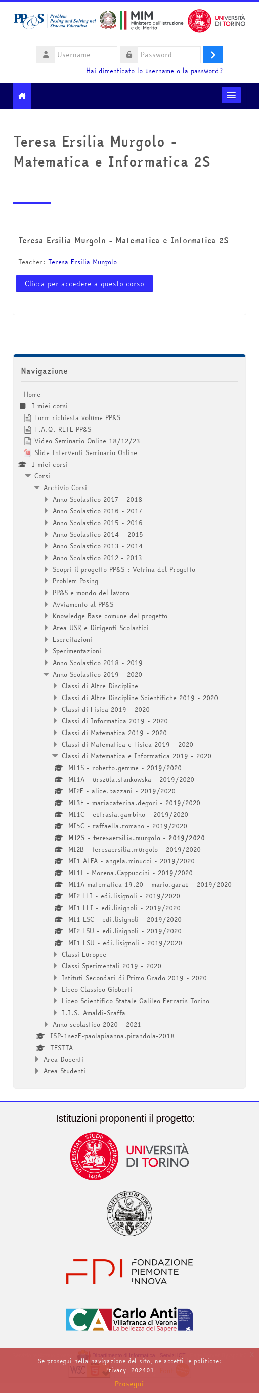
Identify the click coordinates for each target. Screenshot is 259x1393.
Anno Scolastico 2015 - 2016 (98, 522)
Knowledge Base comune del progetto (110, 616)
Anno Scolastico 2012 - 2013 (97, 557)
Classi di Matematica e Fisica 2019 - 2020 (127, 744)
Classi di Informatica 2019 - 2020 (115, 721)
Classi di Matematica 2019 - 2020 (114, 732)
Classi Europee (84, 954)
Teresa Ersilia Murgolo (82, 262)
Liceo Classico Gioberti (97, 989)
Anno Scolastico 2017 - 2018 (97, 499)
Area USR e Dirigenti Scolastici (101, 627)
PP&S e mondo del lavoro (91, 592)
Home (32, 394)
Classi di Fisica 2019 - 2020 (106, 709)
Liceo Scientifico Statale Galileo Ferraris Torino (135, 1001)
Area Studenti (64, 1071)
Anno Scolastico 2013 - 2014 (98, 546)
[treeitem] (130, 732)
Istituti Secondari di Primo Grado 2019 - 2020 (134, 977)
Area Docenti (63, 1059)
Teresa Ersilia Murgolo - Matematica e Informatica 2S (123, 240)
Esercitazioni (72, 639)
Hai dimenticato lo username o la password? (154, 71)
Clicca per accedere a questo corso (84, 283)
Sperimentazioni (77, 651)
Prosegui (129, 1383)
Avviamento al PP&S (83, 604)
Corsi (42, 476)
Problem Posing (75, 581)
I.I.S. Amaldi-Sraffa (93, 1012)
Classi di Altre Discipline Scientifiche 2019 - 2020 (140, 697)
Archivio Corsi (65, 487)
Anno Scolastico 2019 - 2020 (97, 674)
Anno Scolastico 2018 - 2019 (98, 662)
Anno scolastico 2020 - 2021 (97, 1024)
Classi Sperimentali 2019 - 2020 (111, 966)
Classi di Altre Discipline (100, 686)
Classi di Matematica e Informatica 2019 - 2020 (136, 756)
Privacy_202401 (129, 1370)
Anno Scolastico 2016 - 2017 (97, 511)
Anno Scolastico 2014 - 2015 (98, 534)
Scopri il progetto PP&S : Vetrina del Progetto (124, 569)
